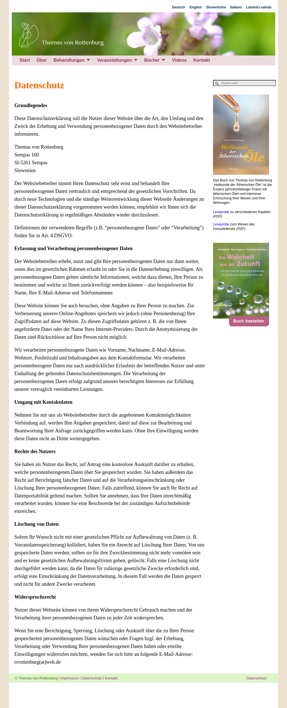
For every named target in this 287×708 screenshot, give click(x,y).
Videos (179, 60)
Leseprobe (221, 212)
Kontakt (201, 60)
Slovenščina (216, 7)
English (196, 7)
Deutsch (178, 7)
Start (25, 60)
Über (41, 60)
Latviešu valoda (258, 7)
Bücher (152, 60)
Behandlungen (69, 60)
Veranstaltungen (114, 60)
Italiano (236, 7)
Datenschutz (92, 678)
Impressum (69, 678)
